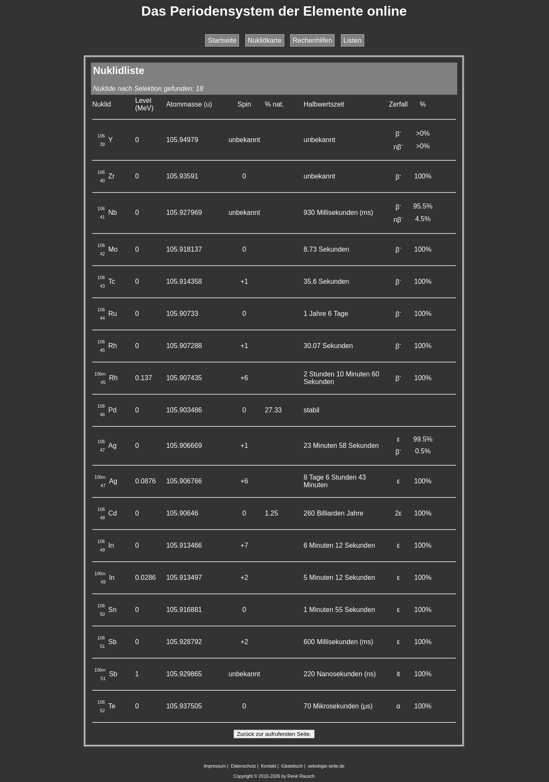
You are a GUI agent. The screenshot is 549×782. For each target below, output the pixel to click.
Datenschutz (243, 765)
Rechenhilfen (312, 40)
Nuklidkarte (265, 40)
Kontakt (268, 765)
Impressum (215, 765)
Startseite (222, 40)
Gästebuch (292, 765)
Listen (352, 40)
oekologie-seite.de (326, 765)
